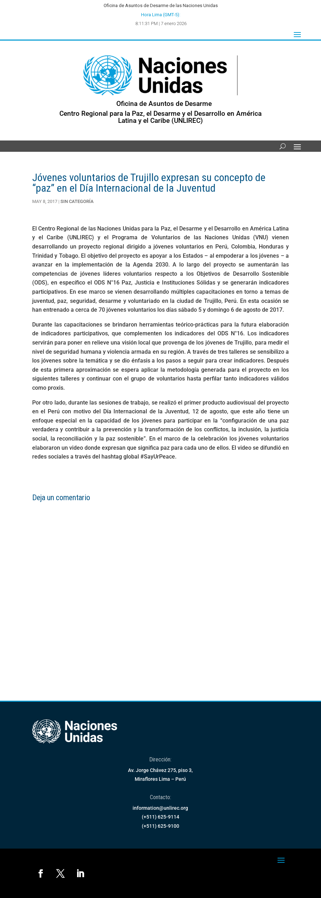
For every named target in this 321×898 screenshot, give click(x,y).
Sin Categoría (77, 201)
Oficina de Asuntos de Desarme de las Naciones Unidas (161, 5)
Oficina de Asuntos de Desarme (164, 104)
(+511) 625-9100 (160, 826)
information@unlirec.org (160, 808)
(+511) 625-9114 (160, 817)
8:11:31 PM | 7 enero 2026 (161, 23)
